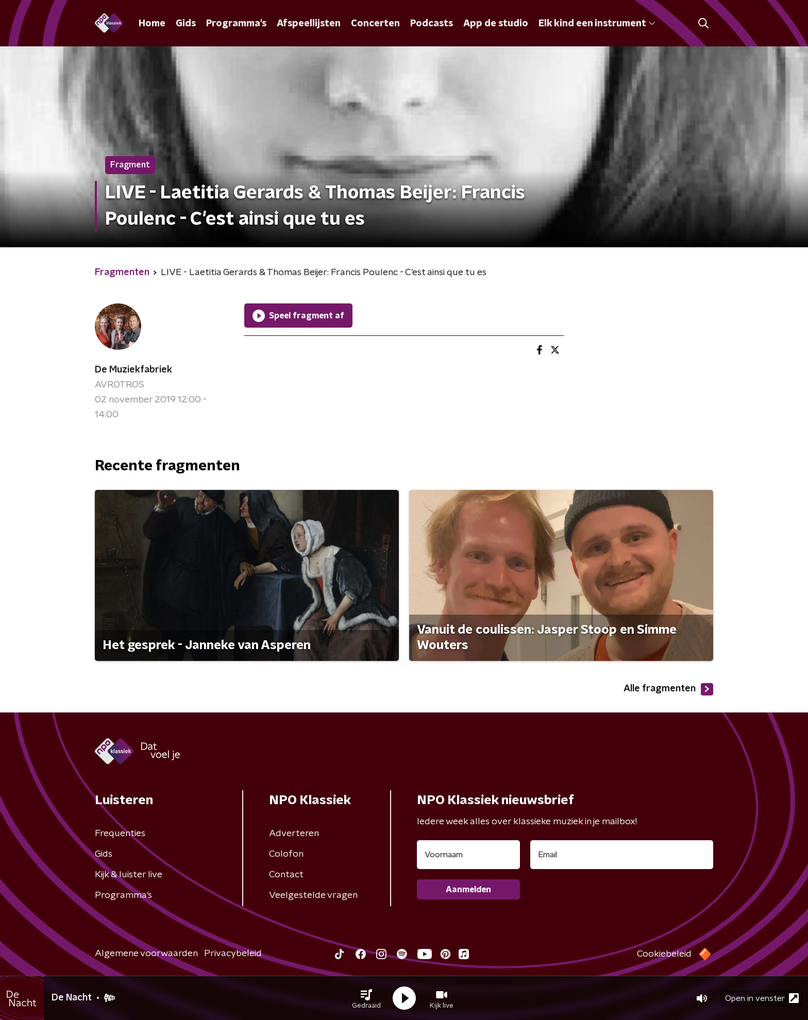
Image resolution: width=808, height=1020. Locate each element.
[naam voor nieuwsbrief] (468, 854)
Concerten (375, 23)
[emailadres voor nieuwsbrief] (621, 854)
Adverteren (294, 833)
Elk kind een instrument (596, 23)
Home (152, 23)
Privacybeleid (233, 953)
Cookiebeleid (664, 954)
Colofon (286, 854)
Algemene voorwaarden (146, 953)
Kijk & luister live (128, 874)
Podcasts (431, 23)
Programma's (236, 23)
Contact (286, 874)
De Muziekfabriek (133, 370)
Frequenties (120, 833)
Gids (186, 23)
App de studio (495, 23)
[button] (366, 998)
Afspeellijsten (309, 23)
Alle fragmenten (668, 689)
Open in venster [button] (762, 998)
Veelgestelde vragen (313, 895)
